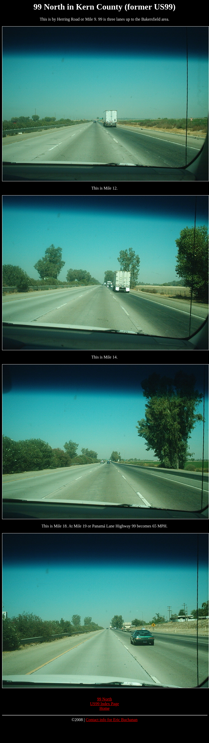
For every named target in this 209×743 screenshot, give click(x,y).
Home (104, 708)
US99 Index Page (104, 704)
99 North (104, 699)
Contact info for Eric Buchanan (112, 720)
